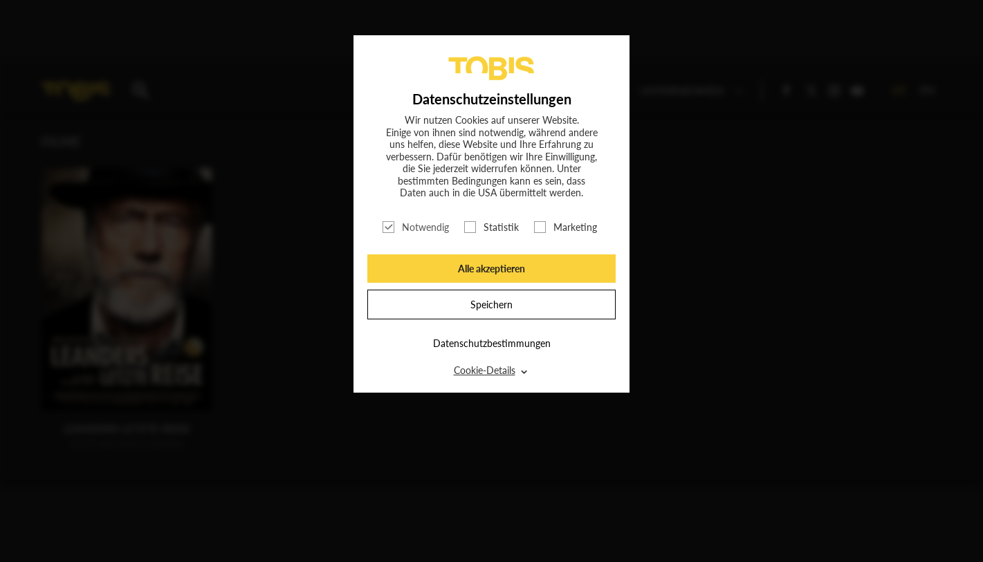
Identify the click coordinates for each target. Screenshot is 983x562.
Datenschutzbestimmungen (492, 343)
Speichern (491, 304)
